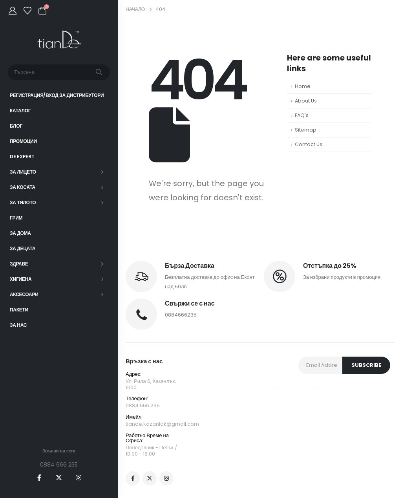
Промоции (23, 141)
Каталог (20, 110)
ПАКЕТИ (19, 309)
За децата (22, 248)
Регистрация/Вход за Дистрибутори (57, 95)
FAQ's (302, 115)
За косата (22, 187)
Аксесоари (24, 294)
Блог (16, 126)
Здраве (19, 263)
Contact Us (308, 144)
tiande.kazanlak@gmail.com (162, 424)
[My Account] (12, 10)
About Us (306, 100)
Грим (16, 217)
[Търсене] (99, 72)
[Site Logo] (59, 40)
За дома (20, 233)
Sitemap (305, 129)
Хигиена (20, 279)
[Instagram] (78, 477)
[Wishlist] (27, 10)
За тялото (23, 202)
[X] (58, 477)
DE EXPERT (22, 156)
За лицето (23, 171)
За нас (18, 325)
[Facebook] (39, 477)
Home (303, 86)
